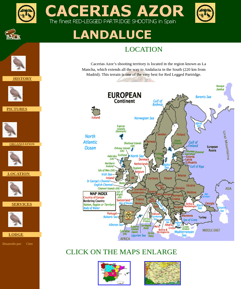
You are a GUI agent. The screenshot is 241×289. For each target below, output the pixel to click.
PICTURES (17, 108)
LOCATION (18, 173)
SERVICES (22, 204)
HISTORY (22, 78)
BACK (13, 37)
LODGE (16, 234)
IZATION (28, 144)
